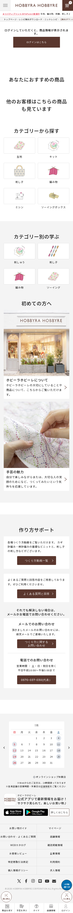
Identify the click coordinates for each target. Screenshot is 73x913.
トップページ (10, 19)
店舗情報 (45, 786)
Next (67, 747)
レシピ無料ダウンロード (30, 19)
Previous (5, 747)
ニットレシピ (51, 19)
